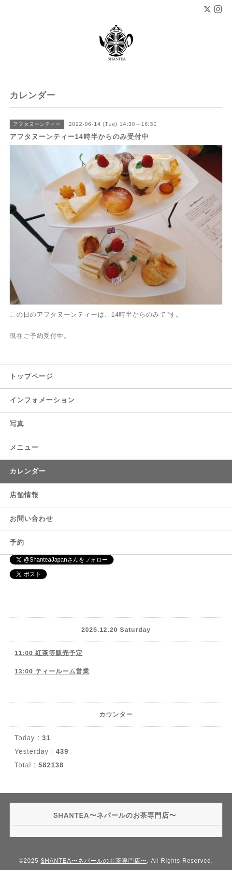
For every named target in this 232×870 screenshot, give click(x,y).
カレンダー (28, 471)
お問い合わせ (31, 518)
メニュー (24, 447)
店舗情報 (24, 495)
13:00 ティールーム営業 (51, 671)
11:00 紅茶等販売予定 (48, 652)
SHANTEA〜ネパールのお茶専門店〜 (94, 860)
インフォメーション (42, 400)
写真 (17, 423)
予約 (17, 542)
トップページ (31, 376)
